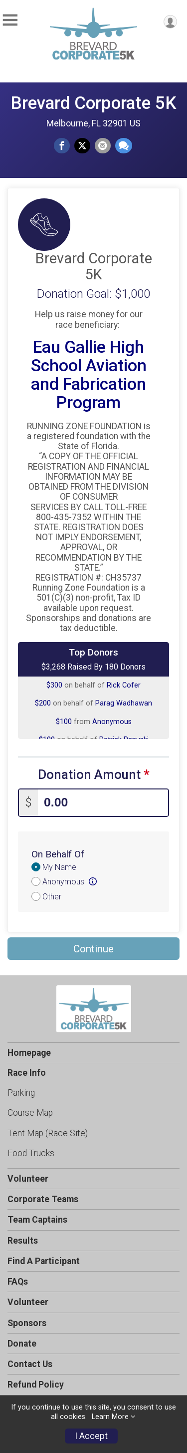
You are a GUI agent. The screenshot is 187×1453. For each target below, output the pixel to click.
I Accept (91, 1436)
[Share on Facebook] (62, 146)
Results (22, 1241)
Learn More (110, 1417)
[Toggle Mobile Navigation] (10, 20)
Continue (93, 949)
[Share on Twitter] (82, 146)
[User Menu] (170, 21)
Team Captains (37, 1220)
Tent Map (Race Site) (47, 1133)
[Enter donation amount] (103, 802)
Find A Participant (43, 1261)
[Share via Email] (103, 146)
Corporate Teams (42, 1199)
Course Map (30, 1113)
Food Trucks (30, 1153)
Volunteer (27, 1179)
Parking (21, 1093)
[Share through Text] (123, 146)
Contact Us (29, 1364)
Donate (21, 1344)
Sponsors (26, 1323)
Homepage (29, 1053)
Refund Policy (35, 1385)
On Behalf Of (57, 854)
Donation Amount (94, 774)
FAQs (17, 1282)
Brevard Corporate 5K (93, 102)
